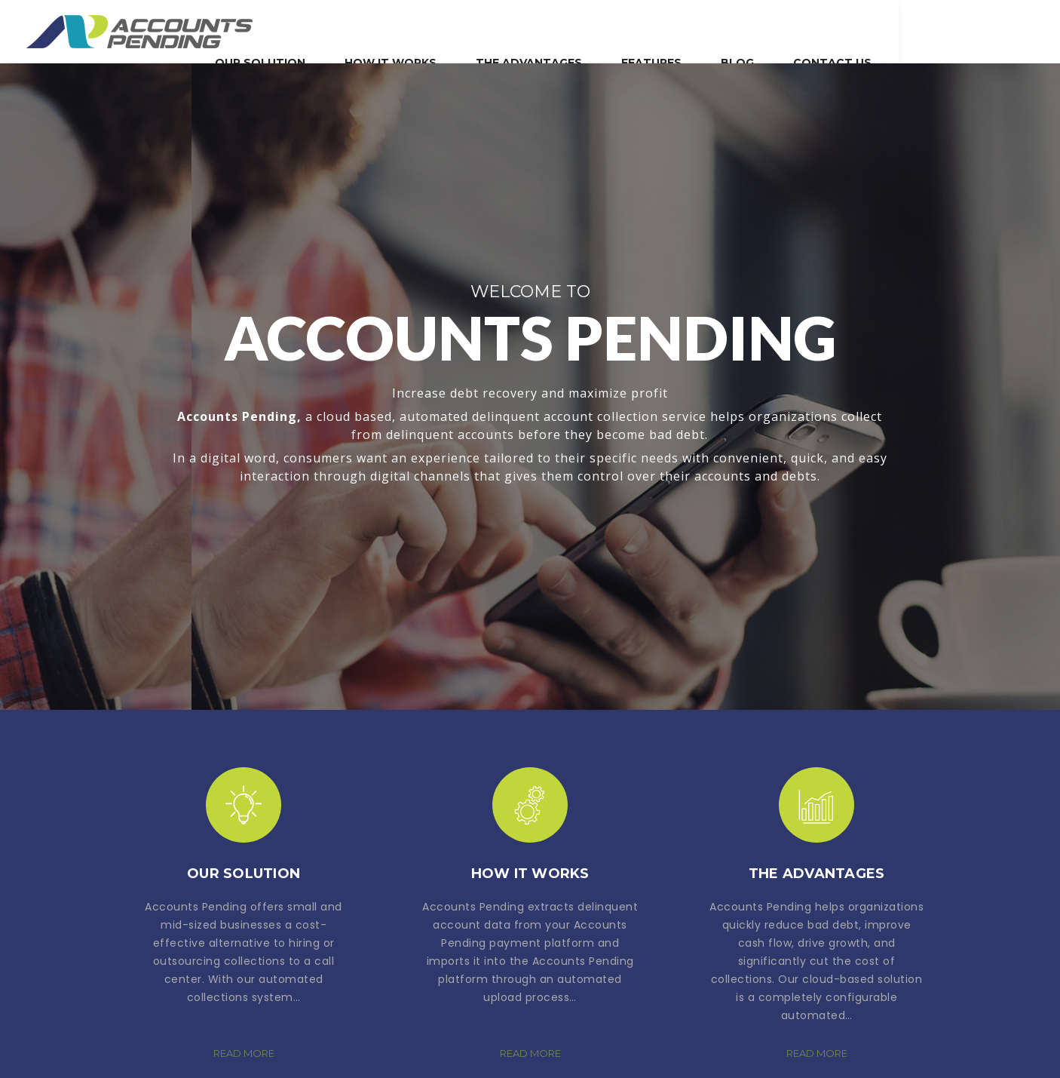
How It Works (552, 29)
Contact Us (993, 29)
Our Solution (421, 29)
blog (898, 29)
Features (813, 29)
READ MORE (243, 1053)
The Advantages (690, 29)
